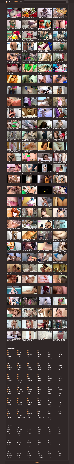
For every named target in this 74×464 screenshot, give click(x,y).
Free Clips (14, 2)
